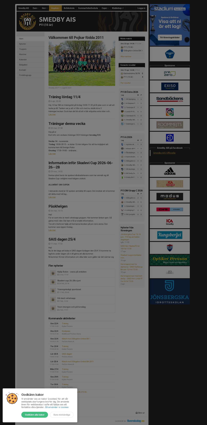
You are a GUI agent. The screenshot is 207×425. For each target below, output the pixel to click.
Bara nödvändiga (62, 414)
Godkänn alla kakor (34, 414)
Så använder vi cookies (57, 407)
